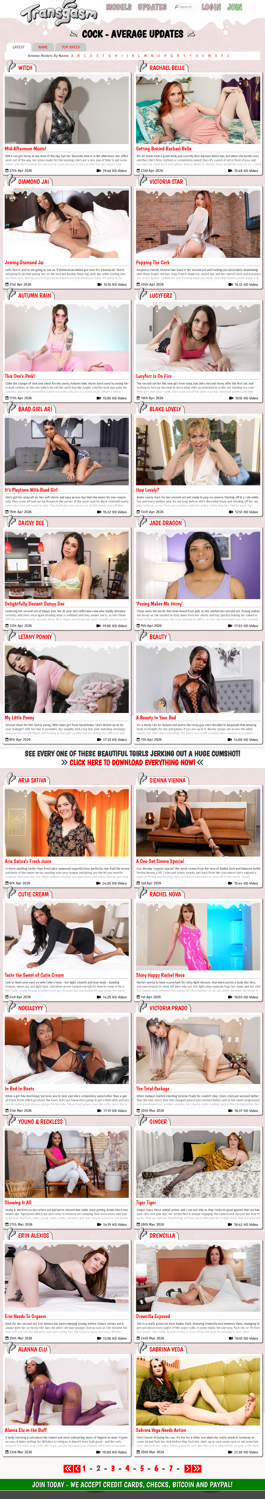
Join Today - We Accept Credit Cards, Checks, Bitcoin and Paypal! (132, 1484)
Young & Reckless (40, 1121)
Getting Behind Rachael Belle (163, 148)
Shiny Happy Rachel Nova (160, 975)
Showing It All (18, 1202)
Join (234, 7)
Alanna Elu (32, 1349)
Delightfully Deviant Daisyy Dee (34, 603)
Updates (152, 7)
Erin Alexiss (33, 1235)
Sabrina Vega (166, 1349)
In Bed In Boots (19, 1088)
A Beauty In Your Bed (156, 717)
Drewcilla (162, 1235)
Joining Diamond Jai (24, 262)
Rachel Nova (165, 894)
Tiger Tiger (146, 1202)
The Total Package (152, 1088)
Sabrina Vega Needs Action (161, 1430)
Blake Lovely (165, 409)
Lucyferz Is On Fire (153, 376)
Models (119, 7)
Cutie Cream (33, 894)
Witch (25, 67)
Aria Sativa (32, 780)
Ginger (158, 1121)
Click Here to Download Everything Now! (132, 762)
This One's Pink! (20, 376)
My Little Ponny (19, 717)
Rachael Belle (167, 67)
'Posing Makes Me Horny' (159, 603)
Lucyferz (160, 295)
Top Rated (70, 47)
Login (211, 7)
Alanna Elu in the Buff (26, 1430)
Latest (19, 47)
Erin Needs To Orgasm (25, 1316)
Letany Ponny (35, 636)
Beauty (158, 636)
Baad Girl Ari (35, 409)
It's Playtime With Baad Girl (31, 490)
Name (43, 47)
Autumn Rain (34, 295)
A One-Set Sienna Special (160, 861)
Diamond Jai (33, 181)
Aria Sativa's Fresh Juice (28, 861)
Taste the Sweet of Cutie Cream (34, 975)
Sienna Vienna (167, 780)
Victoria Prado (168, 1008)
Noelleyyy (30, 1008)
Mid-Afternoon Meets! (25, 148)
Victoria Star (166, 181)
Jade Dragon (165, 523)
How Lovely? (147, 490)
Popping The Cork (153, 262)
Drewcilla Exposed (153, 1316)
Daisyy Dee (31, 523)
